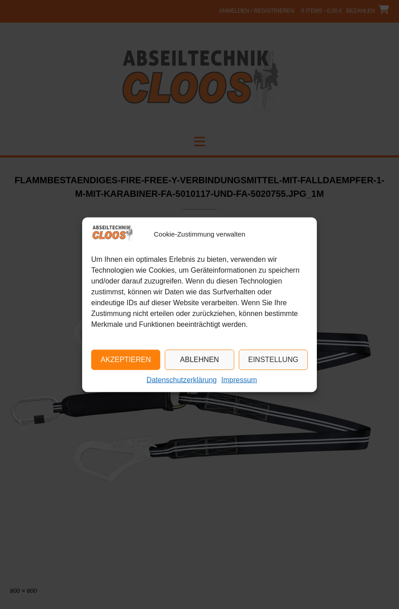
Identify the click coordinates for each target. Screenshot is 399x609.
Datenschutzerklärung (182, 379)
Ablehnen (199, 359)
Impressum (239, 379)
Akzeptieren (126, 359)
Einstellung (273, 359)
